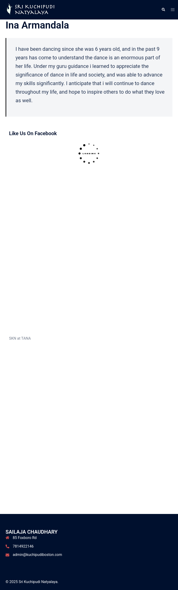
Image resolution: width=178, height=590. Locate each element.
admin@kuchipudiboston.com (37, 554)
